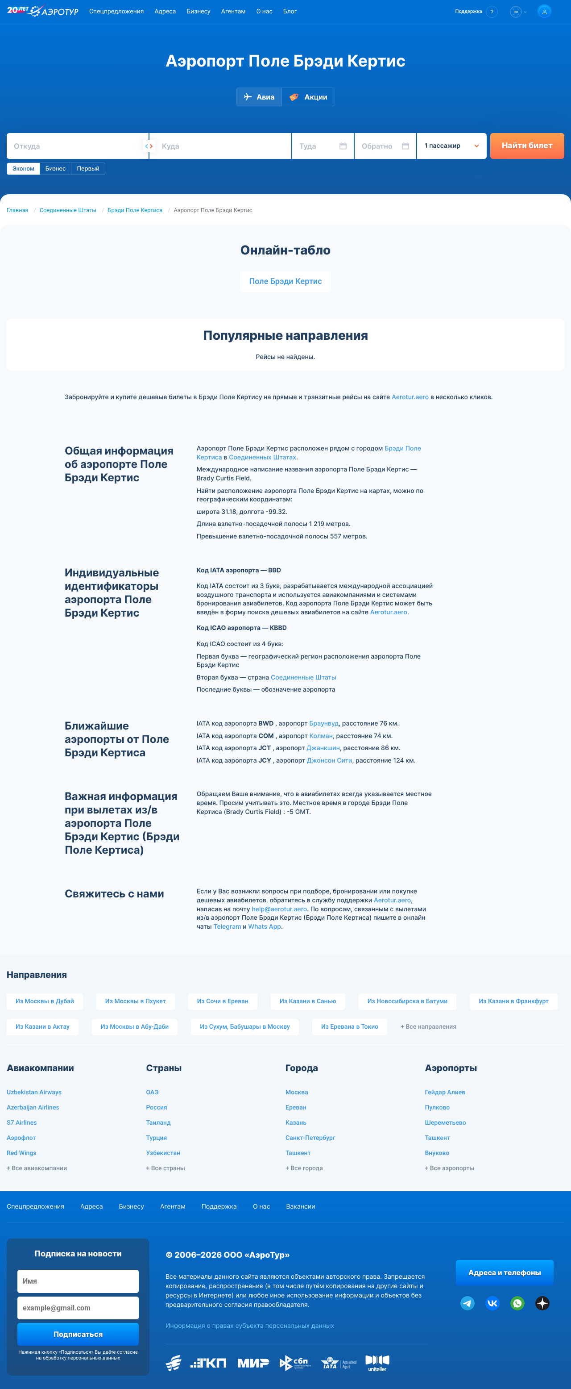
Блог (290, 11)
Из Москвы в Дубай (45, 1001)
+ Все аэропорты (450, 1168)
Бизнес (56, 168)
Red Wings (21, 1153)
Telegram (227, 926)
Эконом (23, 168)
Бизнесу (198, 11)
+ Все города (304, 1168)
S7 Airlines (22, 1122)
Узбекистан (163, 1153)
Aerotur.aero (410, 397)
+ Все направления (428, 1026)
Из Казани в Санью (308, 1001)
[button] (476, 12)
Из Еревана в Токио (349, 1026)
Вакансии (300, 1206)
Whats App (264, 926)
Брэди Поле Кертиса (135, 210)
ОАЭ (152, 1092)
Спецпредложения (116, 11)
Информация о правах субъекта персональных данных (250, 1326)
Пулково (437, 1107)
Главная (18, 210)
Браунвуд (324, 723)
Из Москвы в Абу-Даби (135, 1026)
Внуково (437, 1153)
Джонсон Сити (329, 760)
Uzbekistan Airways (34, 1092)
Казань (296, 1122)
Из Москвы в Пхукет (135, 1001)
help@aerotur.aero (279, 909)
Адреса (165, 11)
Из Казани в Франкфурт (514, 1001)
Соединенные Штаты (68, 210)
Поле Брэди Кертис (285, 281)
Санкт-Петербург (310, 1138)
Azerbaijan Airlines (33, 1107)
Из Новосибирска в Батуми (408, 1001)
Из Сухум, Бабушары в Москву (245, 1026)
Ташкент (298, 1153)
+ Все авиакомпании (37, 1168)
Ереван (296, 1107)
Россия (156, 1107)
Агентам (233, 11)
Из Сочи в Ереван (222, 1001)
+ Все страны (165, 1168)
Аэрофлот (21, 1138)
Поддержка (219, 1206)
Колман (321, 736)
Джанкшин (323, 748)
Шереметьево (445, 1122)
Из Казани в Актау (43, 1026)
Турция (156, 1138)
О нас (265, 11)
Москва (297, 1092)
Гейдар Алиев (445, 1092)
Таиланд (158, 1122)
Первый (88, 168)
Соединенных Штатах (262, 457)
